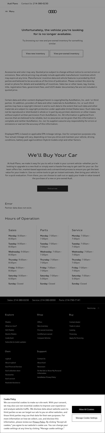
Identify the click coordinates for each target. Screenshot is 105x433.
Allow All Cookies (86, 409)
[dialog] (52, 414)
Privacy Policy (39, 422)
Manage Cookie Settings (86, 418)
